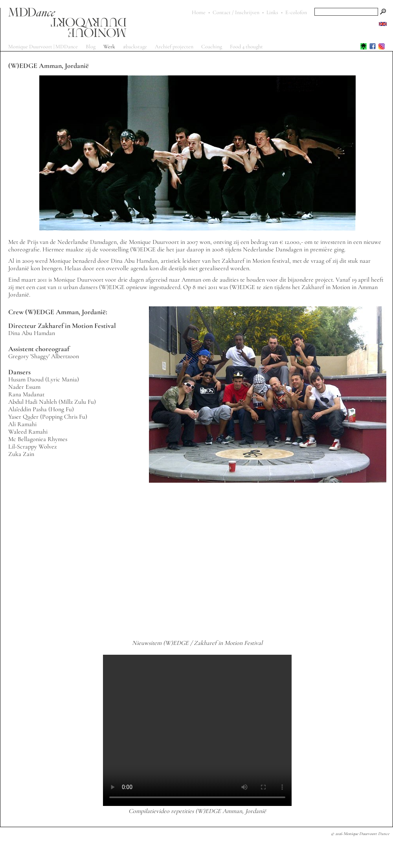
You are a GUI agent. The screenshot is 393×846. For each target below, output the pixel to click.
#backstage (135, 46)
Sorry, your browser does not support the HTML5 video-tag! (197, 730)
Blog (90, 46)
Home (199, 12)
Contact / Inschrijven (236, 12)
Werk (109, 46)
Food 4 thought (246, 46)
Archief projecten (174, 46)
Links (272, 12)
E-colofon (296, 12)
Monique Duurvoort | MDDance (43, 46)
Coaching (211, 46)
